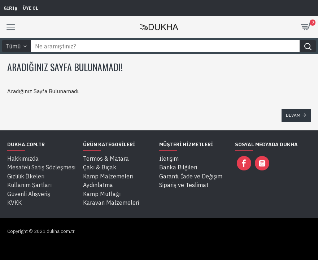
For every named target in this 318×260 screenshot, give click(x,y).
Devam (293, 115)
